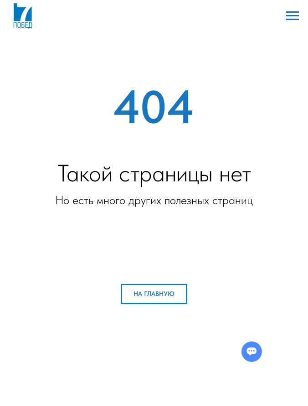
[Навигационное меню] (292, 15)
